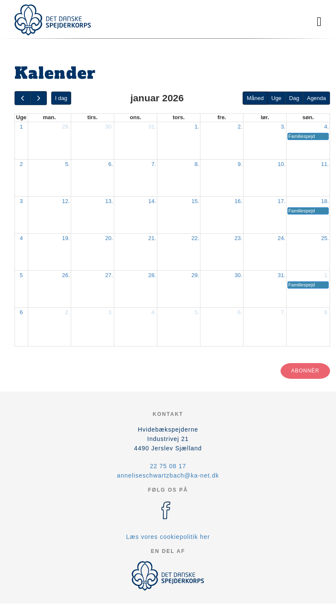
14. (152, 201)
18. (325, 201)
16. (238, 201)
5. (67, 164)
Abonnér (305, 371)
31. (152, 126)
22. (195, 238)
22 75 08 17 (168, 466)
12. (66, 201)
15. (195, 201)
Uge (276, 98)
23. (238, 238)
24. (281, 238)
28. (152, 275)
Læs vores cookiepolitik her (168, 536)
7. (153, 164)
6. (110, 164)
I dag (61, 98)
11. (325, 164)
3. (283, 126)
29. (66, 126)
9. (240, 164)
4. (326, 126)
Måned (255, 98)
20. (109, 238)
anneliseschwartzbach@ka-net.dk (168, 475)
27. (109, 275)
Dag (294, 98)
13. (109, 201)
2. (240, 126)
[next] (38, 98)
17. (281, 201)
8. (196, 164)
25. (325, 238)
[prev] (22, 98)
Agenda (316, 98)
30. (109, 126)
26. (66, 275)
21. (152, 238)
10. (281, 164)
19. (66, 238)
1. (196, 126)
